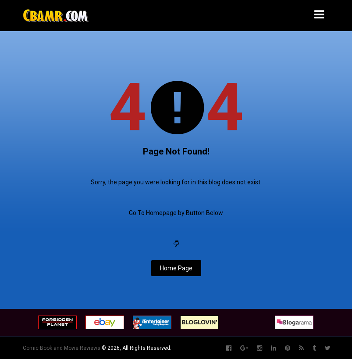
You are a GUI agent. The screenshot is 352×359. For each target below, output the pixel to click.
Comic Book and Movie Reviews (61, 348)
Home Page (176, 268)
